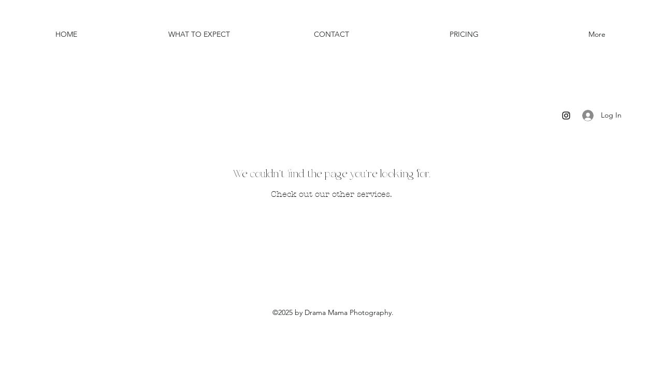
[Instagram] (566, 115)
